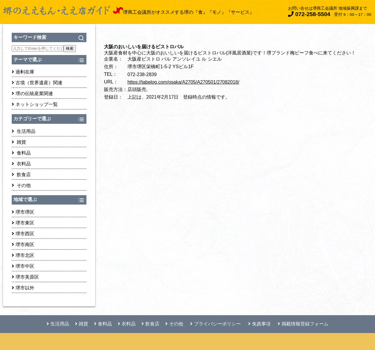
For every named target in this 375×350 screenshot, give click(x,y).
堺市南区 (23, 244)
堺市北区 (23, 255)
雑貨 (19, 142)
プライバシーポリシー (215, 323)
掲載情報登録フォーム (303, 323)
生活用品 (23, 131)
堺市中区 (23, 266)
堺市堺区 (23, 212)
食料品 (21, 152)
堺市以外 (23, 287)
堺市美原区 (25, 276)
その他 (21, 185)
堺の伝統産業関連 (32, 93)
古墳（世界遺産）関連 (37, 82)
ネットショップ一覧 (35, 104)
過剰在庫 (23, 71)
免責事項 (259, 323)
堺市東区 (23, 222)
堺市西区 (23, 233)
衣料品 (21, 163)
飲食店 (21, 174)
